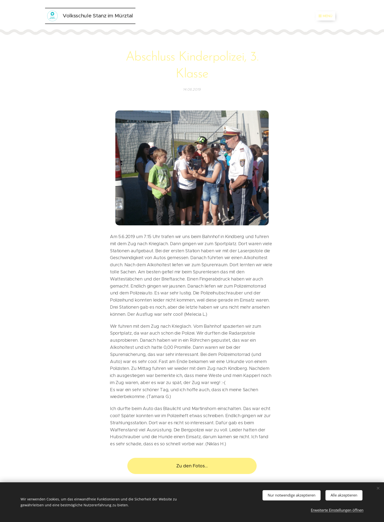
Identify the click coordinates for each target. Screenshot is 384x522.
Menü (325, 16)
